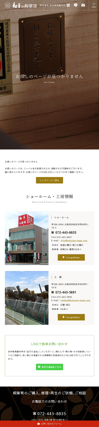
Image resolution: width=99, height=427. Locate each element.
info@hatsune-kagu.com (74, 240)
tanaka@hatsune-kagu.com (75, 300)
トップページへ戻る (49, 180)
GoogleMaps (71, 257)
